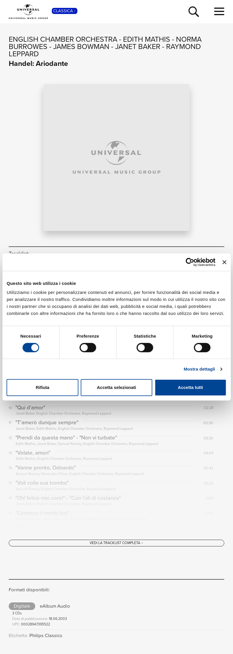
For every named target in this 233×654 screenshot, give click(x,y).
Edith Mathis (146, 39)
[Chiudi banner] (224, 262)
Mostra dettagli (199, 369)
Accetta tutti (190, 387)
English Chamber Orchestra (63, 39)
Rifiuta (42, 387)
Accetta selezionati (116, 387)
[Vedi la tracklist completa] (116, 552)
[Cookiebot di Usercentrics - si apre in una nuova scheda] (190, 262)
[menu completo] (219, 12)
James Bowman (81, 46)
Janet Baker (137, 46)
